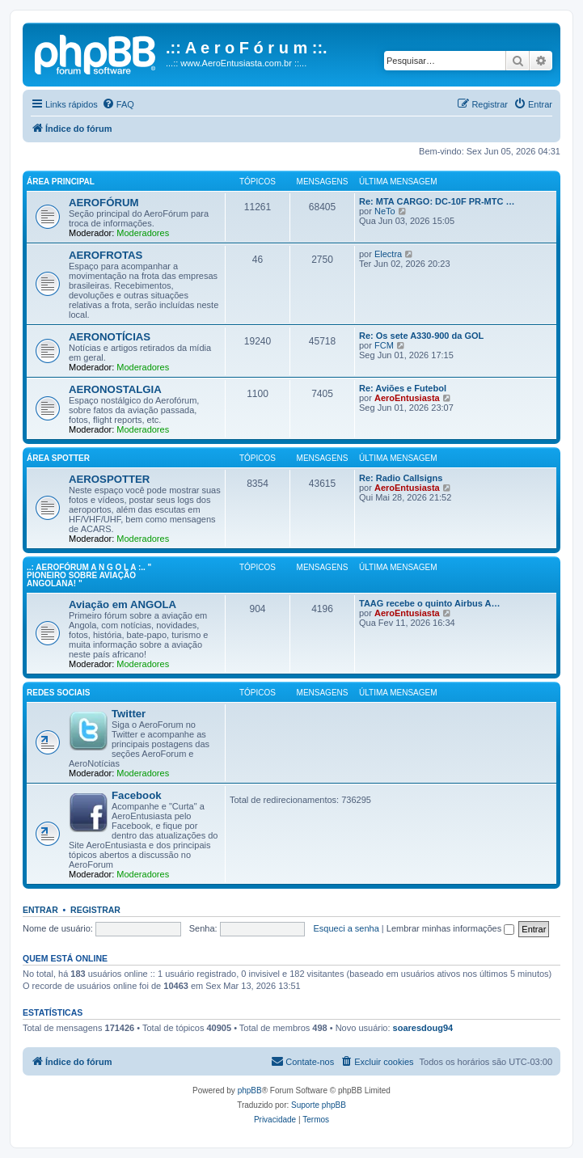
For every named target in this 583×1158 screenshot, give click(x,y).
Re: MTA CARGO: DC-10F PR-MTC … (437, 201)
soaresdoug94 (423, 1028)
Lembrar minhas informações (451, 928)
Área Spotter (58, 458)
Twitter (129, 714)
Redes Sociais (58, 692)
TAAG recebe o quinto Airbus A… (429, 603)
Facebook (137, 795)
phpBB (250, 1090)
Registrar (95, 910)
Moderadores (142, 233)
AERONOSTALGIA (115, 389)
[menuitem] (118, 104)
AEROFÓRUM (103, 203)
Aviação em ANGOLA (122, 604)
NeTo (384, 211)
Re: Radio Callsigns (400, 478)
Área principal (61, 181)
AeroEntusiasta (407, 398)
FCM (384, 345)
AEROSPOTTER (109, 479)
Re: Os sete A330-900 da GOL (421, 335)
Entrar (40, 910)
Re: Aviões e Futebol (402, 388)
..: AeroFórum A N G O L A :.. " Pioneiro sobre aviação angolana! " (89, 575)
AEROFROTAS (105, 255)
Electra (388, 254)
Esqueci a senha (345, 928)
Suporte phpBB (318, 1105)
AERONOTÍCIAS (109, 337)
